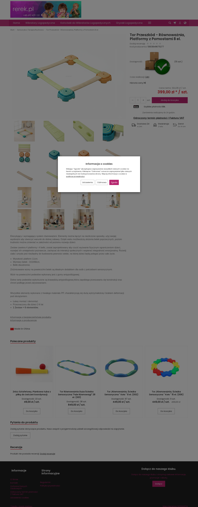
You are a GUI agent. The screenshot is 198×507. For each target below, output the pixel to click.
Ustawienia (87, 182)
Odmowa (101, 182)
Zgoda (114, 182)
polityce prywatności (75, 176)
